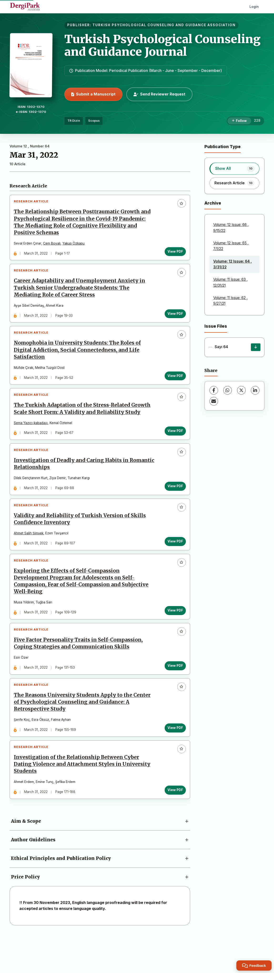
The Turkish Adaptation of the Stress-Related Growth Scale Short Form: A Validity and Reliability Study (84, 422)
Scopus (94, 120)
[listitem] (234, 169)
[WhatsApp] (227, 390)
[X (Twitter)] (241, 390)
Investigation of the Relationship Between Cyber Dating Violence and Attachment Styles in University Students (84, 800)
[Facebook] (213, 390)
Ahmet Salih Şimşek (30, 554)
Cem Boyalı (53, 245)
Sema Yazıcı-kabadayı (33, 436)
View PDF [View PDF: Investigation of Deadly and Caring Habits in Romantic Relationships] (173, 503)
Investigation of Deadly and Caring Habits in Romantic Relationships (73, 481)
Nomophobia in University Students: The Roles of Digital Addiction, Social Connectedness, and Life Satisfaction (79, 360)
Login (254, 7)
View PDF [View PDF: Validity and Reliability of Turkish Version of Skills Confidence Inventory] (173, 562)
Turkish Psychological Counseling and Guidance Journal (162, 45)
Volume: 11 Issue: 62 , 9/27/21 (230, 301)
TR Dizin (73, 120)
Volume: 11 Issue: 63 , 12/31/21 (230, 282)
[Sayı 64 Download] (255, 347)
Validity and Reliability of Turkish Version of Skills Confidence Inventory (82, 540)
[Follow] (239, 121)
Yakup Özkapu (75, 245)
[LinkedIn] (255, 390)
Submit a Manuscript (93, 94)
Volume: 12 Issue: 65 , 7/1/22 (231, 246)
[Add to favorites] (179, 205)
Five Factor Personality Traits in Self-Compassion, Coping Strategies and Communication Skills (80, 671)
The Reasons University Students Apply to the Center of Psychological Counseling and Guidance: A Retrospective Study (84, 734)
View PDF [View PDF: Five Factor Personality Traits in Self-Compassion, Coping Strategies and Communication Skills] (173, 694)
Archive (212, 203)
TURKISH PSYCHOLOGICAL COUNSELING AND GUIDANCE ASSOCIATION (164, 25)
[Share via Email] (213, 401)
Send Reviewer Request (159, 94)
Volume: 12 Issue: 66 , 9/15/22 (231, 227)
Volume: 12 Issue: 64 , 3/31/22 (232, 264)
